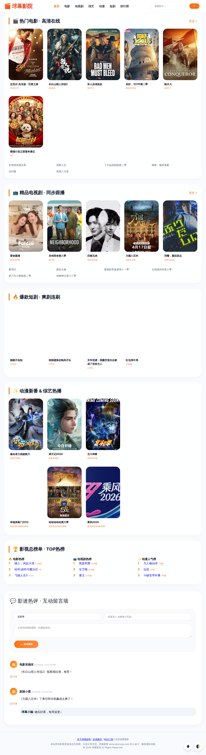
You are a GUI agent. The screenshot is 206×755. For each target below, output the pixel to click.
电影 (67, 6)
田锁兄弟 (92, 255)
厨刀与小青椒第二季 (20, 275)
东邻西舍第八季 (57, 255)
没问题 (12, 171)
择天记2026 (56, 454)
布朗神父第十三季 (66, 275)
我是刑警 (84, 563)
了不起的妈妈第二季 (115, 165)
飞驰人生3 (21, 575)
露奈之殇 (61, 269)
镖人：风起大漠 (24, 563)
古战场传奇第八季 (162, 269)
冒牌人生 (61, 165)
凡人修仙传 (150, 563)
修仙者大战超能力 (20, 454)
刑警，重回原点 (173, 255)
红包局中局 (132, 360)
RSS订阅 (108, 739)
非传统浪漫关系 (17, 165)
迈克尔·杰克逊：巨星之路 (24, 84)
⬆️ (188, 746)
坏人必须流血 (94, 84)
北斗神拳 (92, 454)
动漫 (102, 6)
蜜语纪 (12, 269)
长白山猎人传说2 (58, 84)
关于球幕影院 (84, 739)
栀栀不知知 (16, 360)
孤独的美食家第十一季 (116, 269)
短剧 (112, 6)
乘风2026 (93, 522)
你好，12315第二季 (137, 84)
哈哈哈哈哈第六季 (59, 522)
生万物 (83, 569)
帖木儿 (168, 84)
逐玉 (82, 575)
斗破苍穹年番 (151, 575)
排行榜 (124, 6)
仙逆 (146, 569)
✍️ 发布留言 (26, 644)
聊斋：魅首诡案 (160, 165)
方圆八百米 (132, 255)
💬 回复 (13, 676)
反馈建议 (97, 739)
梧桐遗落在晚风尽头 (60, 360)
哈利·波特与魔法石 (26, 569)
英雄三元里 (62, 171)
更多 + (193, 21)
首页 (56, 6)
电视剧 (79, 6)
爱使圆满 (15, 255)
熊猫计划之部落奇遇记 (22, 151)
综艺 (91, 6)
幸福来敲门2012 (19, 522)
